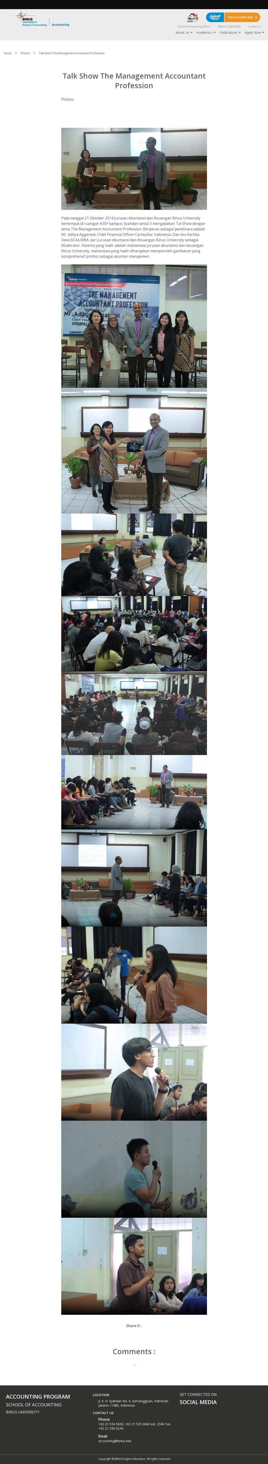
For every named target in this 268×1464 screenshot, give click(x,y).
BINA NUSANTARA (229, 26)
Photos (25, 53)
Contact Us (254, 26)
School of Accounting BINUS (194, 26)
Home (8, 53)
